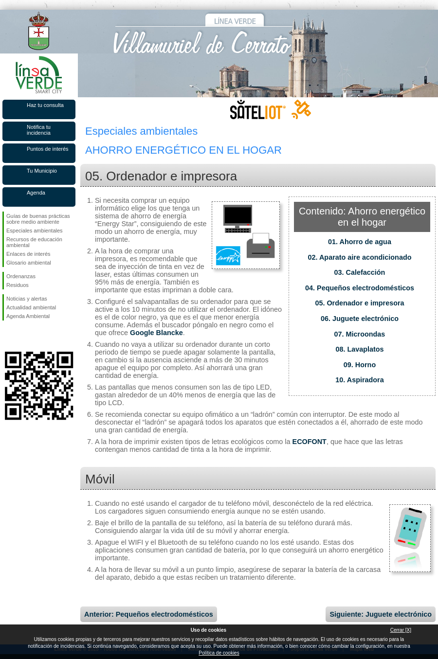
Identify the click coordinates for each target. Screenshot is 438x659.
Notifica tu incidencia (39, 130)
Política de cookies (219, 653)
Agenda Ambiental (28, 316)
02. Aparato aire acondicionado (360, 257)
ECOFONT (309, 441)
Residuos (17, 285)
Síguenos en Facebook (8, 336)
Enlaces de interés (28, 254)
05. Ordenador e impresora (359, 303)
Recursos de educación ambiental (34, 242)
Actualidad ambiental (31, 307)
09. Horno (360, 365)
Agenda (36, 193)
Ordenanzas (21, 276)
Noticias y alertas (26, 299)
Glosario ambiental (28, 263)
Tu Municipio (42, 171)
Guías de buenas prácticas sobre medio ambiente (38, 219)
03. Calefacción (359, 272)
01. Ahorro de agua (359, 242)
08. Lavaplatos (359, 349)
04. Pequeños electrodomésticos (359, 288)
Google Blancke (156, 333)
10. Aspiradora (359, 380)
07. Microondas (359, 334)
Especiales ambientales (34, 230)
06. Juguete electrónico (360, 318)
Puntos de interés (48, 149)
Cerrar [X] (400, 630)
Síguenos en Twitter (24, 336)
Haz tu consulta (45, 105)
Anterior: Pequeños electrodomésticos (148, 614)
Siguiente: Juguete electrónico (380, 614)
